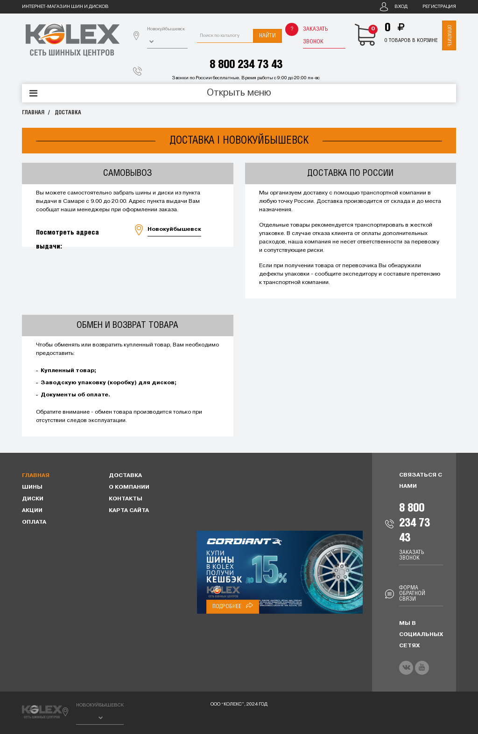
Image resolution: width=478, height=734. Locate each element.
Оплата (34, 522)
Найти (267, 35)
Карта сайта (129, 510)
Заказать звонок (315, 35)
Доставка (68, 112)
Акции (32, 510)
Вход (401, 7)
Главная (33, 112)
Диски (32, 499)
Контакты (125, 499)
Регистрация (439, 7)
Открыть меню (239, 93)
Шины (32, 487)
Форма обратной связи (412, 593)
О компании (129, 487)
